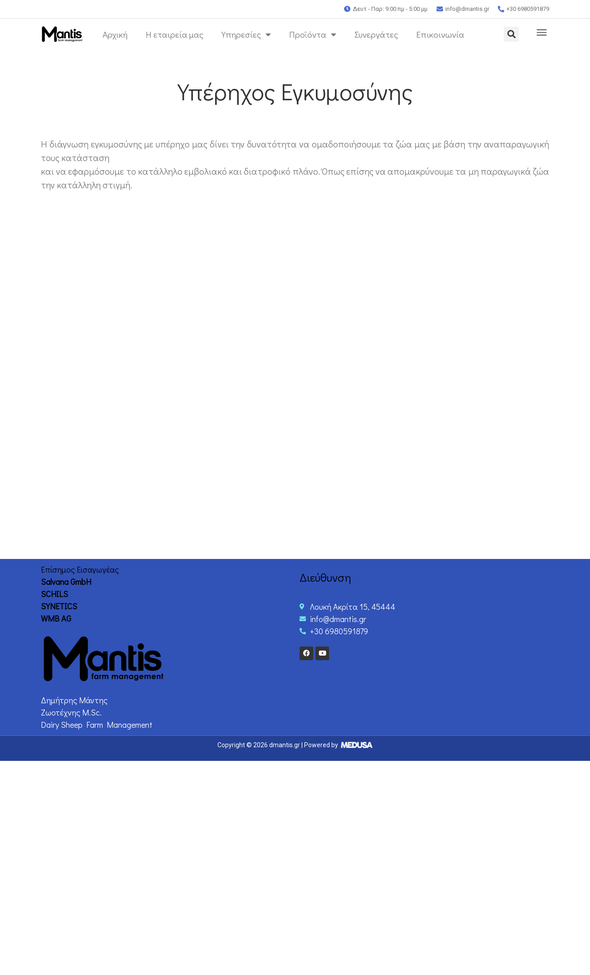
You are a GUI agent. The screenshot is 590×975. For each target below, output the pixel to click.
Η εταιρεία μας (174, 34)
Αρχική (115, 34)
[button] (511, 34)
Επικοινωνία (440, 34)
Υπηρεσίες (246, 34)
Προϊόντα (312, 34)
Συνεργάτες (376, 34)
